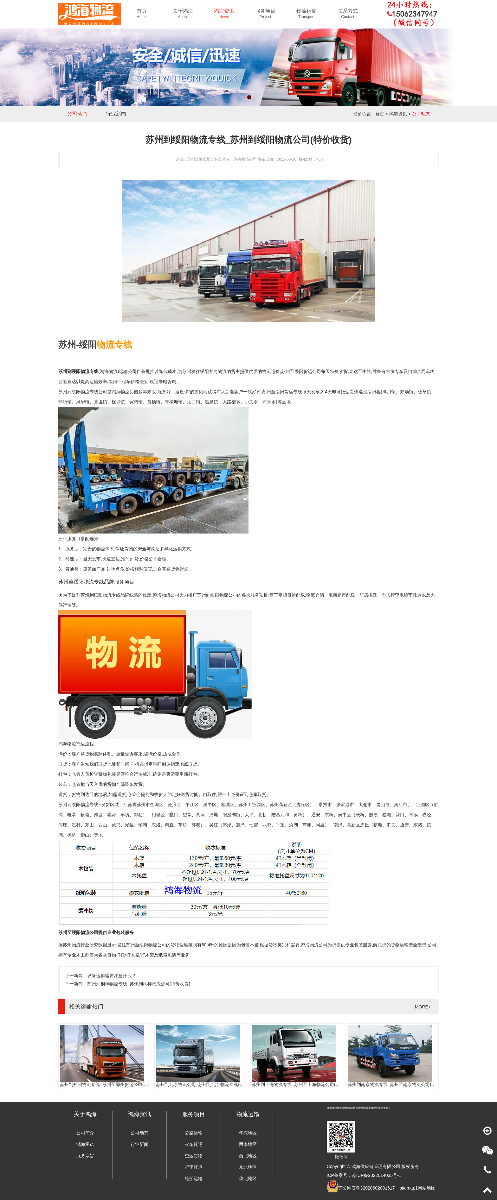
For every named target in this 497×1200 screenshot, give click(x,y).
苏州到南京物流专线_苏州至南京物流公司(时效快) (397, 1084)
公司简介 (85, 1132)
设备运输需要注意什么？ (111, 975)
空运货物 (194, 1155)
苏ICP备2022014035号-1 (376, 1175)
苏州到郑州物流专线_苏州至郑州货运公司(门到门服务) (113, 1084)
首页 (379, 114)
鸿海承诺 (85, 1144)
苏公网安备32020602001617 (366, 1188)
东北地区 (248, 1167)
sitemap (407, 1188)
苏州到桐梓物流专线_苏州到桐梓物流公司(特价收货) (138, 983)
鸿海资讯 (398, 114)
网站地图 (427, 1188)
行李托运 (194, 1167)
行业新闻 (116, 114)
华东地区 (248, 1132)
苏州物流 (72, 944)
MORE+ (423, 1006)
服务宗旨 (85, 1155)
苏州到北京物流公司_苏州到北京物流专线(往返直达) (207, 1084)
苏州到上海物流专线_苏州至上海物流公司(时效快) (301, 1084)
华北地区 (248, 1178)
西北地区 (248, 1155)
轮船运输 (194, 1178)
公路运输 (194, 1132)
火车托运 (194, 1144)
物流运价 (271, 371)
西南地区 (248, 1144)
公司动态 (77, 114)
